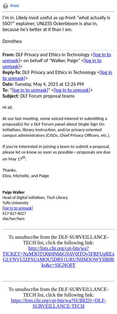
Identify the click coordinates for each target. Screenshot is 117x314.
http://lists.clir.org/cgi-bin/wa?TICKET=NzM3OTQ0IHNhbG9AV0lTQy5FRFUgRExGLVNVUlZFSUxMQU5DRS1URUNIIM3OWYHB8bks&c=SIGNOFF (58, 257)
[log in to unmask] (30, 90)
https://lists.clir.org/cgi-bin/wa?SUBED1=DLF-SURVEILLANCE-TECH (58, 303)
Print (14, 6)
